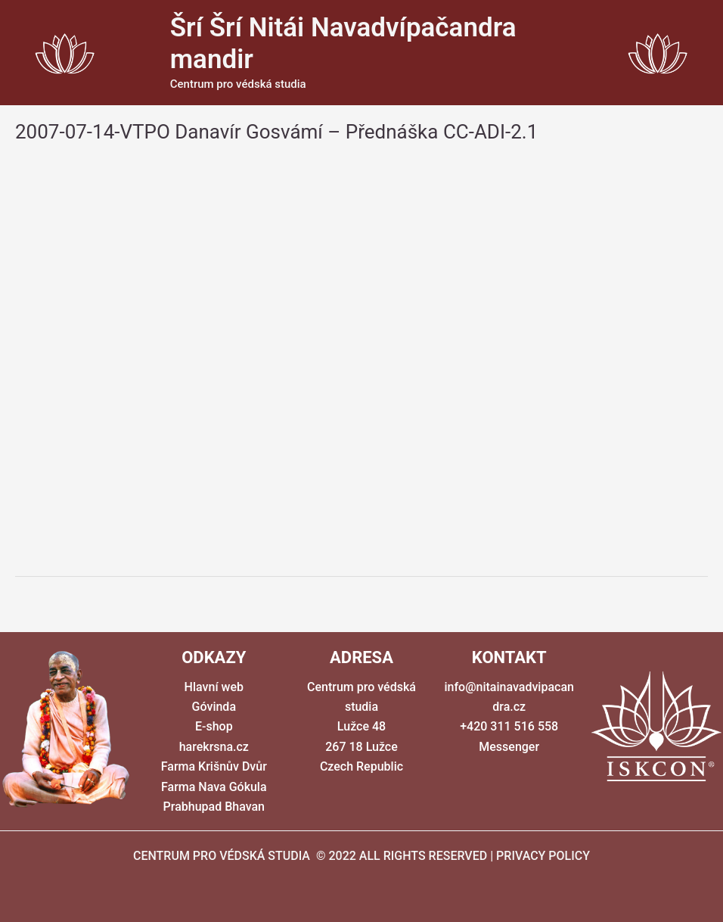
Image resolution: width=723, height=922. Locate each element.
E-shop (214, 726)
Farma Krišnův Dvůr (214, 766)
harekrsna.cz (214, 747)
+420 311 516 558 (509, 726)
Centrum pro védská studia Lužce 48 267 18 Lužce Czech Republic (361, 727)
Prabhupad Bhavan (214, 806)
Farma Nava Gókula (214, 787)
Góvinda (214, 706)
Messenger (509, 747)
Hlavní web (214, 687)
